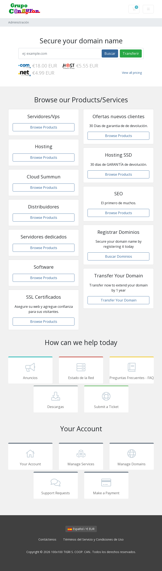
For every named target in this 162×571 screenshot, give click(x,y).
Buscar (109, 53)
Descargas (56, 399)
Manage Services (81, 457)
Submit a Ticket (106, 399)
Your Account (30, 457)
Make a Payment (106, 486)
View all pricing (132, 73)
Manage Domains (131, 457)
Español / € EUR (81, 529)
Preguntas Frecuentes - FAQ (131, 370)
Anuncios (30, 370)
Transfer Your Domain (118, 300)
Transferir (131, 53)
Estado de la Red (81, 370)
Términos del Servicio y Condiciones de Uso (93, 539)
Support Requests (56, 486)
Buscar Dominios (118, 256)
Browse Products (43, 127)
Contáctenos (47, 539)
